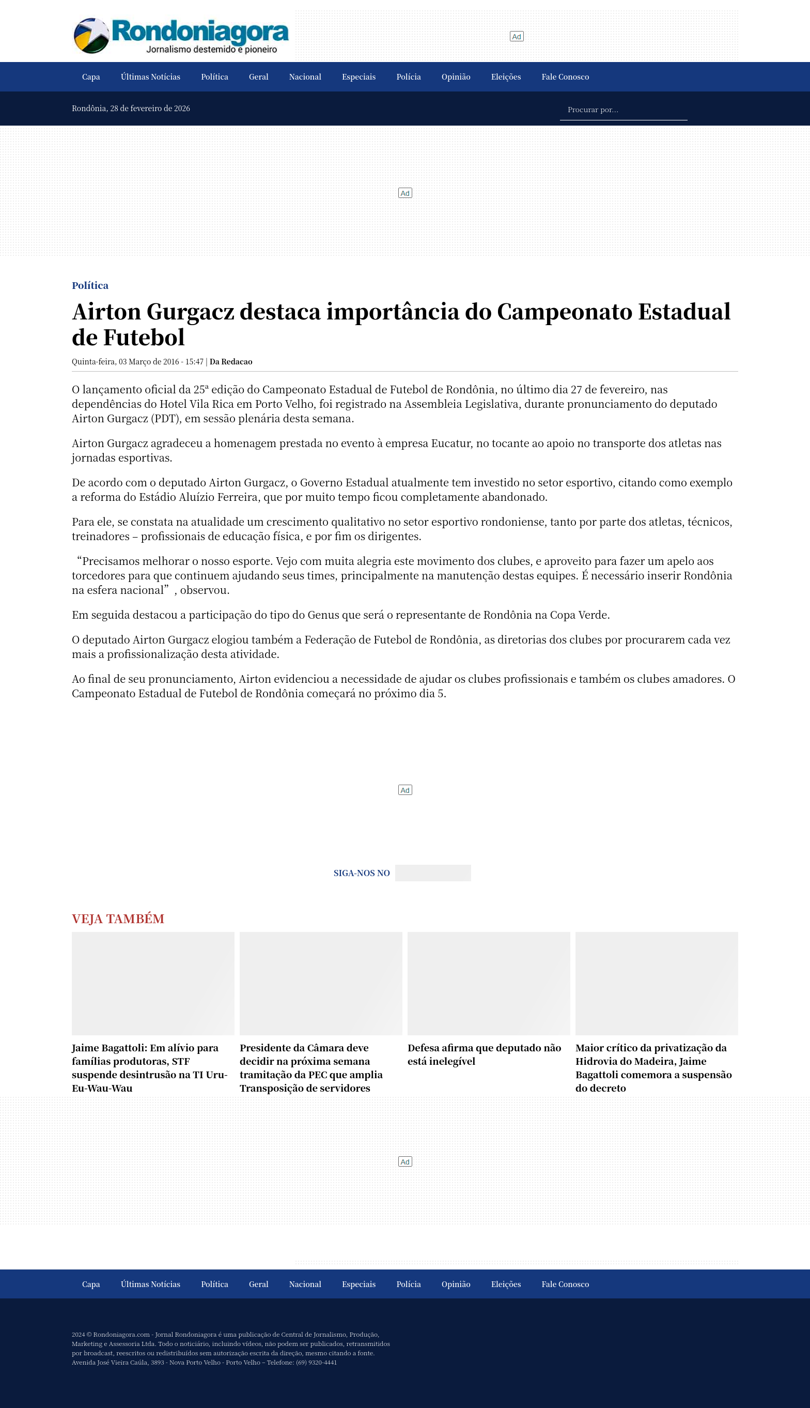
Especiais (359, 76)
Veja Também (118, 918)
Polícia (408, 76)
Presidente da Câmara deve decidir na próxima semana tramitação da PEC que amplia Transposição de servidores (311, 1067)
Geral (259, 76)
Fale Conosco (565, 76)
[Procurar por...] (624, 108)
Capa (91, 76)
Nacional (305, 76)
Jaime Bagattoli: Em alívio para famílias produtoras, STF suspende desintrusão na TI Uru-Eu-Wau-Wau (150, 1067)
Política (214, 76)
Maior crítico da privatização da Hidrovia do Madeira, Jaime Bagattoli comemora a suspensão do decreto (653, 1067)
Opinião (456, 76)
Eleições (506, 76)
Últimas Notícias (150, 76)
